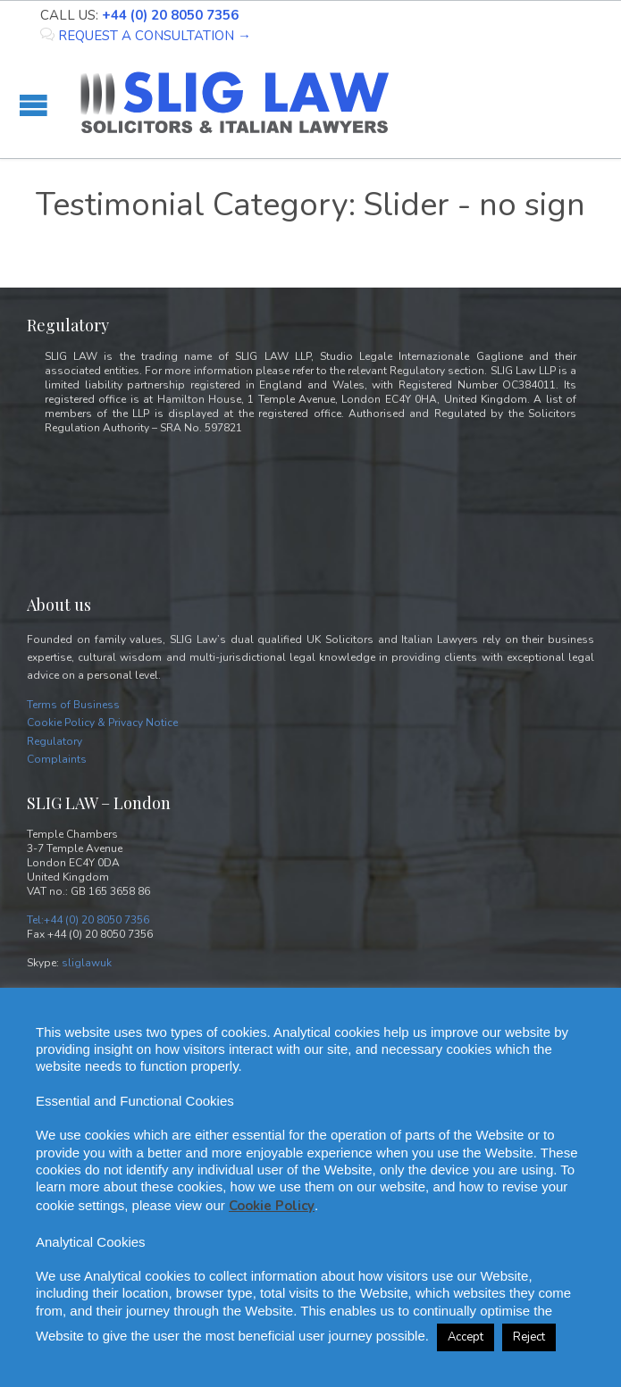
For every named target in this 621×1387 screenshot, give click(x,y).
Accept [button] (465, 1337)
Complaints (57, 759)
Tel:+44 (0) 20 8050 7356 (88, 920)
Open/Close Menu (33, 105)
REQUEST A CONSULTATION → (145, 36)
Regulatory (54, 741)
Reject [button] (529, 1337)
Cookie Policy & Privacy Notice (102, 722)
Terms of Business (73, 705)
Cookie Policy (272, 1206)
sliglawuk (87, 963)
